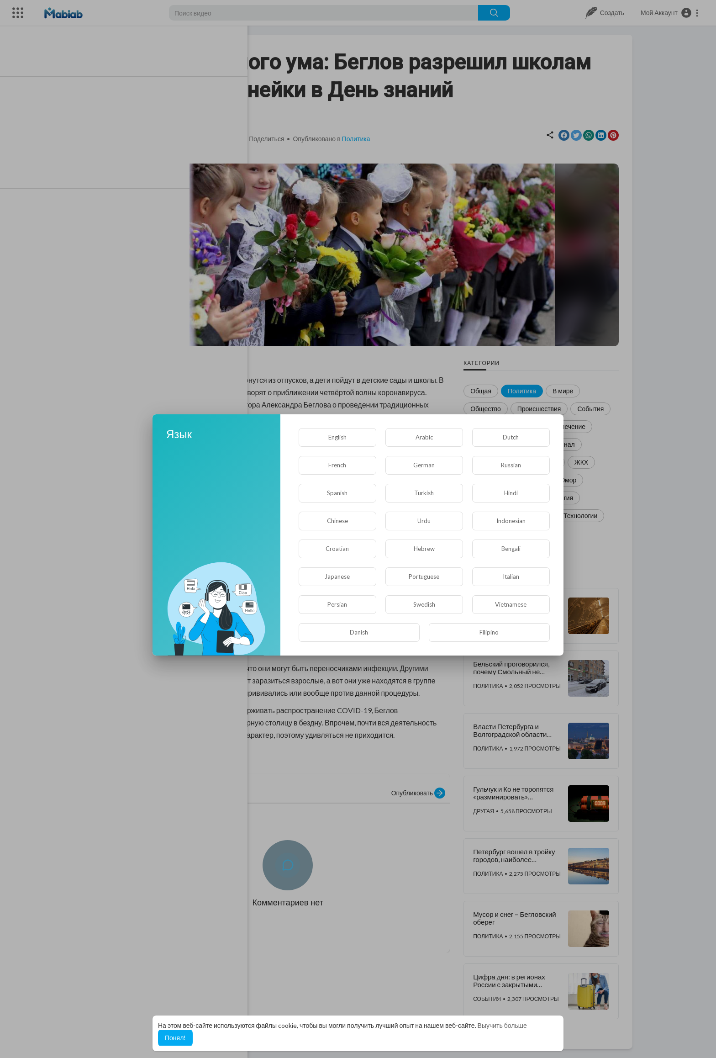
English (337, 437)
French (337, 465)
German (424, 465)
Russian (511, 465)
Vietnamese (510, 604)
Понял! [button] (175, 1038)
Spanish (337, 493)
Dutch (511, 437)
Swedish (424, 604)
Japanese (337, 576)
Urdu (424, 520)
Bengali (511, 548)
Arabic (424, 437)
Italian (511, 576)
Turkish (424, 493)
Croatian (337, 548)
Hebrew (424, 548)
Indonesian (511, 520)
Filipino (489, 632)
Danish (359, 632)
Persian (337, 604)
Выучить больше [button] (502, 1025)
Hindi (511, 493)
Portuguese (424, 576)
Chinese (337, 520)
